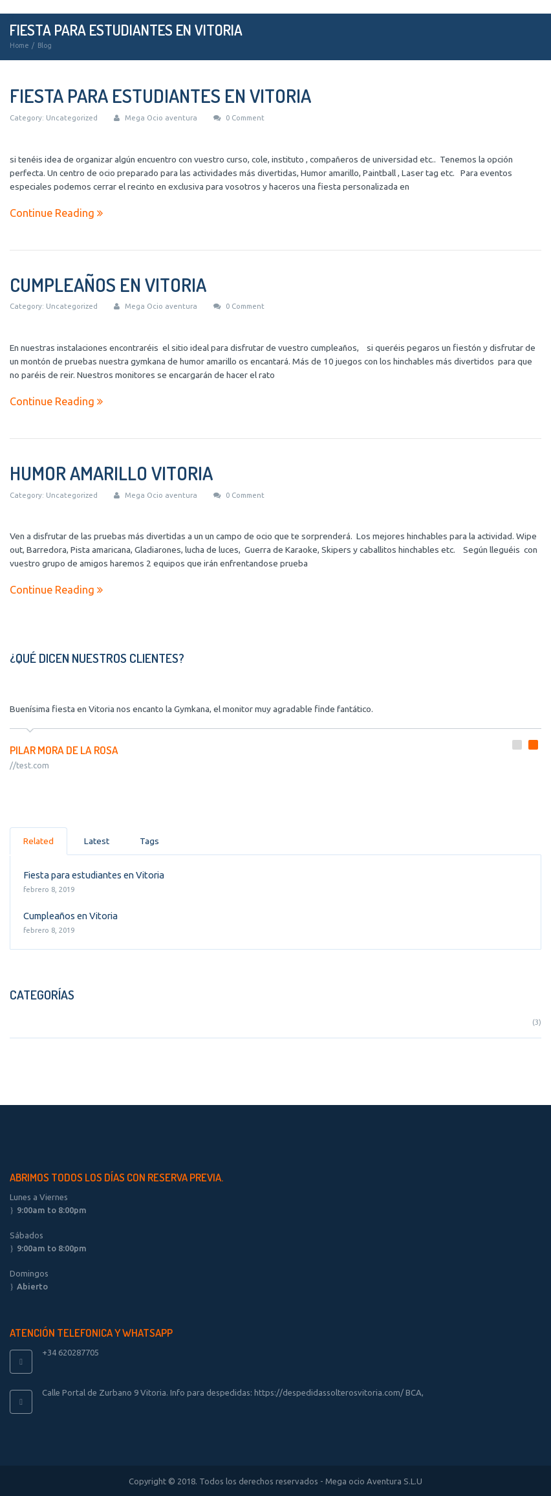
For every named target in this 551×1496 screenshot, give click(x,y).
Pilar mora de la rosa (64, 748)
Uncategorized (72, 117)
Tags (149, 839)
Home (19, 45)
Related (38, 839)
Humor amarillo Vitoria (111, 473)
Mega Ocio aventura (161, 117)
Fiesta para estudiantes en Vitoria (160, 95)
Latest (96, 839)
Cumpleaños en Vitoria (108, 284)
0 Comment (245, 117)
